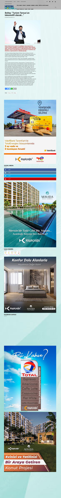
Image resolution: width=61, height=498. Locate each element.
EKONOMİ (28, 5)
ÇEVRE (26, 9)
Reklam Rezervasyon (8, 3)
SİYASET (24, 5)
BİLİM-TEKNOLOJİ (20, 9)
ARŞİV (32, 9)
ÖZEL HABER (19, 5)
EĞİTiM (40, 5)
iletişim (18, 1)
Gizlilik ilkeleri (23, 1)
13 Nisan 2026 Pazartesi (8, 1)
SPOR (29, 9)
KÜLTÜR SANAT (45, 5)
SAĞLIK (36, 5)
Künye (15, 1)
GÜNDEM (33, 5)
